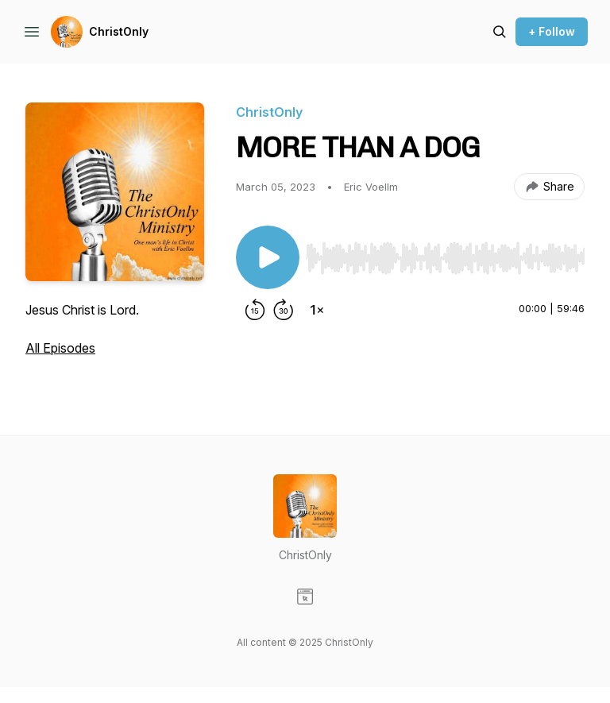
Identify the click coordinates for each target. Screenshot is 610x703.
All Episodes (60, 348)
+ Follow (551, 31)
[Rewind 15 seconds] (255, 310)
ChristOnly (119, 31)
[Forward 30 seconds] (283, 310)
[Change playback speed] (317, 310)
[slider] (445, 258)
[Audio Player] (445, 253)
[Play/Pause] (267, 257)
